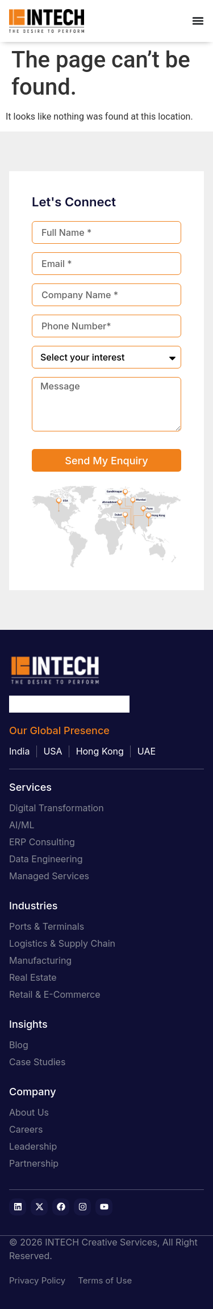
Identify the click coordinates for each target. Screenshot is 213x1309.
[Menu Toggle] (198, 21)
